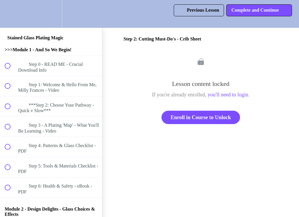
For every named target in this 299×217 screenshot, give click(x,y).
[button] (11, 14)
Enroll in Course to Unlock (201, 117)
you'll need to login (228, 95)
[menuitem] (51, 14)
